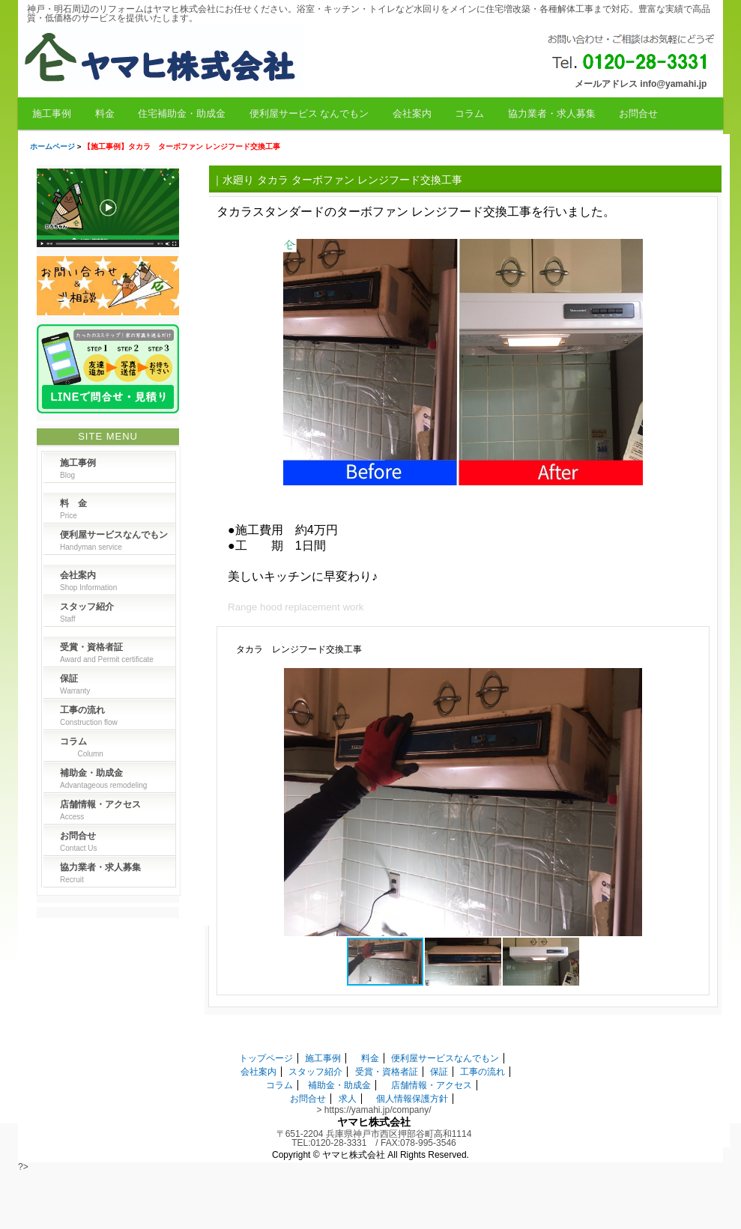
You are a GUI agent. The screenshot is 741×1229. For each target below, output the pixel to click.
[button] (688, 682)
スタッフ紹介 (315, 1071)
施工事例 (51, 113)
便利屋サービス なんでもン (309, 113)
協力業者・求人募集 (552, 113)
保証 (439, 1071)
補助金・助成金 (339, 1085)
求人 (348, 1098)
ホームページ (52, 146)
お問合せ (638, 113)
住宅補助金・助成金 (182, 113)
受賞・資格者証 (386, 1071)
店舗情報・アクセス (431, 1085)
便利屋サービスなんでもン (445, 1058)
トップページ (266, 1058)
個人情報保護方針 (412, 1098)
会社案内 (412, 113)
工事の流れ (482, 1071)
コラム (469, 113)
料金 (105, 113)
